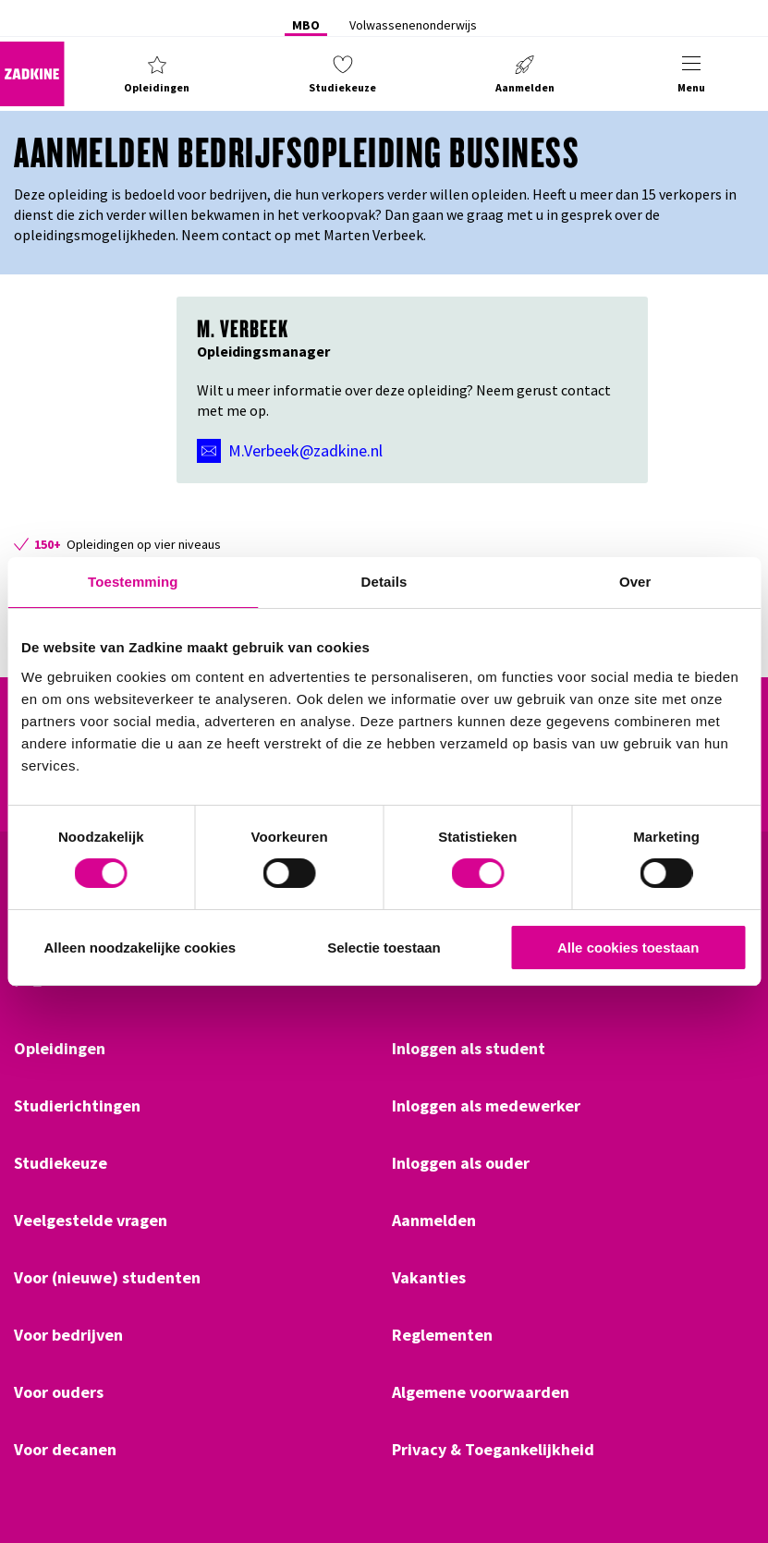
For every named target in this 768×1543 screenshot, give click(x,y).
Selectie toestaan (384, 947)
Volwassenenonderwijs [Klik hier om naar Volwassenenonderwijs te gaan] (413, 25)
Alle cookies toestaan (628, 947)
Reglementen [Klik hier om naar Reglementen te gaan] (442, 1335)
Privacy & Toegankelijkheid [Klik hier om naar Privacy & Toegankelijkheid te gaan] (493, 1450)
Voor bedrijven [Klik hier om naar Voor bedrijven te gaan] (68, 1335)
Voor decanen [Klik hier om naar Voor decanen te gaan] (65, 1450)
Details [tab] (384, 581)
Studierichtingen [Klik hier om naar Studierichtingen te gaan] (77, 1106)
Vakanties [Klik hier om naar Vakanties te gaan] (429, 1278)
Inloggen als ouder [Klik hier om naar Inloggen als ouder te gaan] (461, 1163)
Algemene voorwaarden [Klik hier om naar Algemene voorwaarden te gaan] (480, 1392)
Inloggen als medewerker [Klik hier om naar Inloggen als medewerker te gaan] (486, 1106)
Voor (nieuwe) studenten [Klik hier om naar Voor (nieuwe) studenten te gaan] (107, 1278)
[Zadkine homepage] (32, 74)
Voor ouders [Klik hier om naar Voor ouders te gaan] (59, 1392)
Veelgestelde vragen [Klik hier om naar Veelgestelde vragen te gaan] (90, 1220)
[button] (157, 74)
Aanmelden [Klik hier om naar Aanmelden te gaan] (434, 1220)
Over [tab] (635, 581)
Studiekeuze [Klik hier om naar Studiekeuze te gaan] (60, 1163)
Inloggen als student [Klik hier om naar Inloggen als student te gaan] (468, 1049)
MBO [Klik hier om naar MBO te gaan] (306, 25)
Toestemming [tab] (133, 581)
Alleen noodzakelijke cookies (140, 947)
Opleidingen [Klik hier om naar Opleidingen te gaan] (59, 1049)
